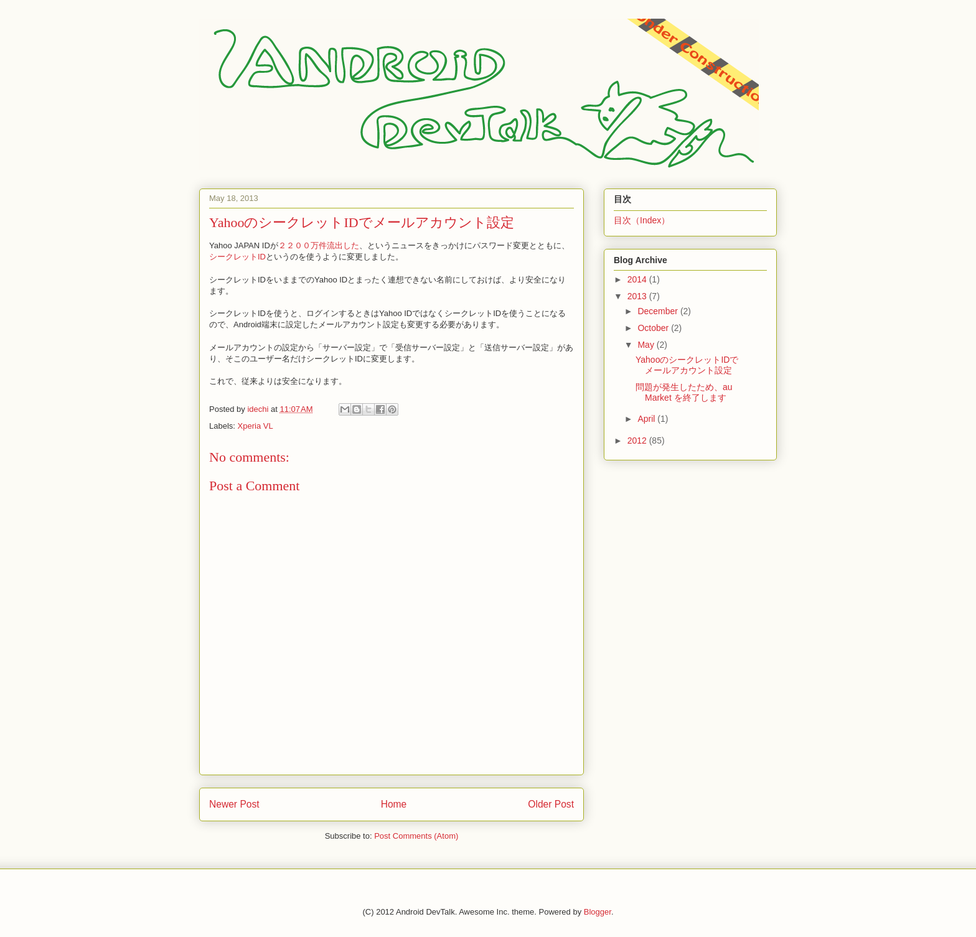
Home (394, 804)
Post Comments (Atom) (416, 836)
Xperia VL (255, 426)
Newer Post (234, 804)
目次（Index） (642, 220)
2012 (638, 440)
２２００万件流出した (318, 245)
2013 (638, 296)
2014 (638, 279)
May (646, 345)
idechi (259, 409)
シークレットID (237, 256)
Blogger (597, 911)
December (658, 311)
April (647, 419)
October (654, 328)
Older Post (551, 804)
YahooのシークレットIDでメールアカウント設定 (687, 365)
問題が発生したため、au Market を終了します (684, 392)
